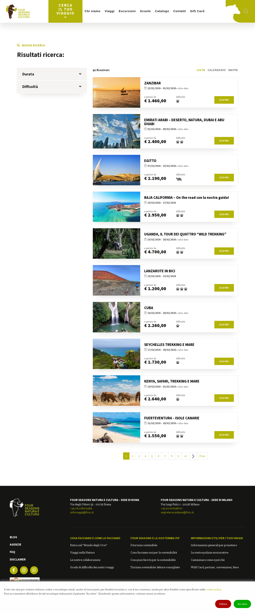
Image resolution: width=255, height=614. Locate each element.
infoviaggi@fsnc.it (82, 512)
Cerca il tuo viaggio (66, 11)
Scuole (145, 11)
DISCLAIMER (18, 559)
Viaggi (110, 11)
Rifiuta (223, 604)
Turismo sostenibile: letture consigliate (155, 567)
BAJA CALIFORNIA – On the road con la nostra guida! (186, 197)
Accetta (242, 604)
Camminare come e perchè (208, 560)
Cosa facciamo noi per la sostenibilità (153, 552)
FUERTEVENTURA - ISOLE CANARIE (171, 418)
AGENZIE (15, 544)
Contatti (179, 11)
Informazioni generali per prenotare (214, 545)
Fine (202, 456)
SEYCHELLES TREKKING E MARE (169, 344)
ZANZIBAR (152, 83)
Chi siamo (93, 11)
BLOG (13, 537)
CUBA (148, 308)
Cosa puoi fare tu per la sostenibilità (153, 560)
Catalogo (162, 11)
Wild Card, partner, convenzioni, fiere (215, 567)
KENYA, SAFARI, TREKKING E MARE (171, 381)
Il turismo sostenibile (143, 545)
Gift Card (197, 11)
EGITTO (150, 160)
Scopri (224, 99)
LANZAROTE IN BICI (159, 271)
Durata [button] (51, 74)
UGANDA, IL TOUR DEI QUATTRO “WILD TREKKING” (185, 234)
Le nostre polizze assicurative (209, 552)
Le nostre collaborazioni (85, 560)
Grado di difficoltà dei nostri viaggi (92, 567)
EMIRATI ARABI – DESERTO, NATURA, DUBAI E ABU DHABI (184, 122)
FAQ (12, 552)
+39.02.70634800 (171, 508)
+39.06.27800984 (81, 508)
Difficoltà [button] (51, 86)
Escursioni (127, 11)
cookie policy (213, 589)
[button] (97, 538)
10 (185, 456)
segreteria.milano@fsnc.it (177, 512)
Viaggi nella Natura (82, 552)
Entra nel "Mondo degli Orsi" (88, 545)
